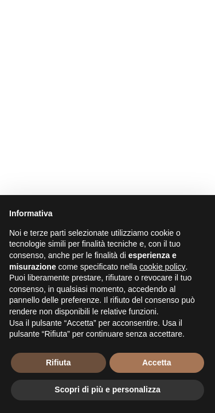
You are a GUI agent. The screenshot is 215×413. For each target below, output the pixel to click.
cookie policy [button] (162, 266)
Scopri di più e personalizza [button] (107, 389)
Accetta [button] (156, 362)
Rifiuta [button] (58, 362)
